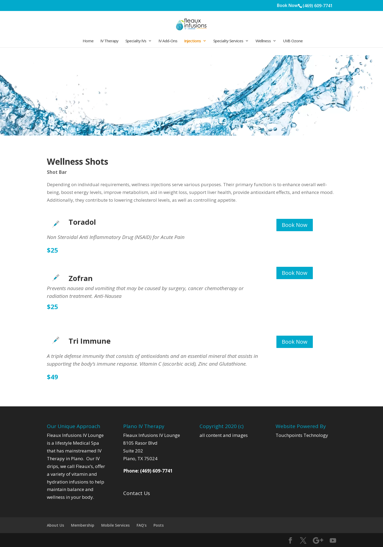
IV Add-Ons (168, 41)
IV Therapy (109, 41)
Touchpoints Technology (302, 435)
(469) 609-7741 (318, 6)
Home (88, 41)
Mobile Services (115, 525)
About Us (55, 525)
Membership (82, 525)
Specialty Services (228, 41)
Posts (158, 525)
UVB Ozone (293, 41)
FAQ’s (142, 525)
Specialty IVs (135, 41)
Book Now (287, 5)
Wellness (263, 41)
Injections (192, 41)
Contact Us (136, 493)
